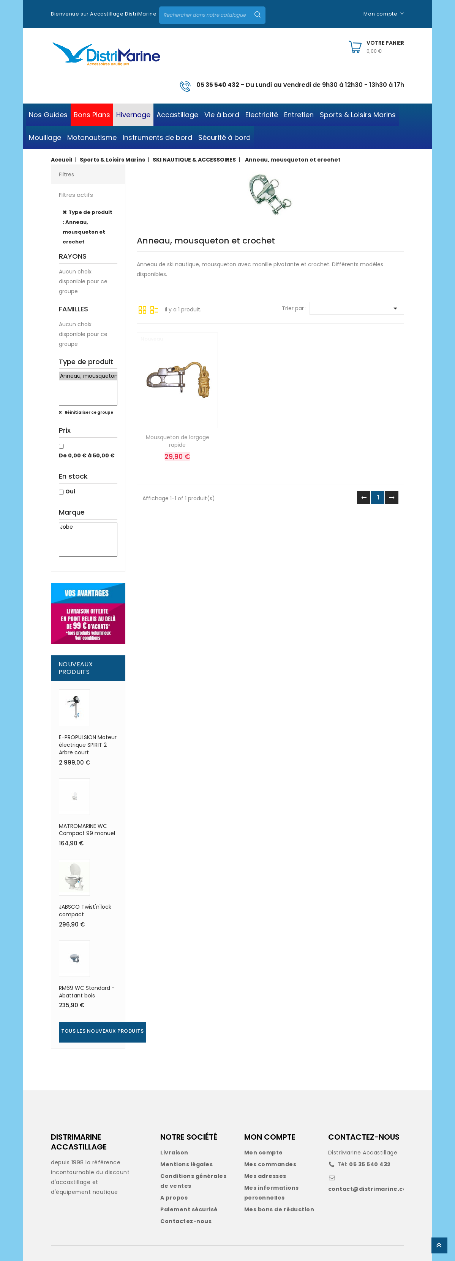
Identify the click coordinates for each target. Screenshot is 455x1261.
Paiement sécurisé (189, 1209)
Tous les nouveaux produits (102, 1031)
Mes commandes (270, 1164)
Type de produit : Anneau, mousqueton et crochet (87, 227)
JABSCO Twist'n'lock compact (85, 910)
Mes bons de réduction (279, 1209)
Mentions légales (186, 1164)
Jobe (88, 527)
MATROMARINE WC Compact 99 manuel (87, 829)
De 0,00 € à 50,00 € (87, 455)
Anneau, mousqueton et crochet (88, 376)
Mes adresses (265, 1176)
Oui (70, 491)
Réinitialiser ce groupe (88, 412)
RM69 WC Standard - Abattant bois (87, 991)
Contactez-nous (186, 1221)
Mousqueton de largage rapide (177, 441)
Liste (154, 309)
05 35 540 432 (217, 84)
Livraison (174, 1152)
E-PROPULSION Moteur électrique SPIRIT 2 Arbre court (88, 744)
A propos (174, 1197)
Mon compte (263, 1152)
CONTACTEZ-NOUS (364, 1137)
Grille (142, 309)
